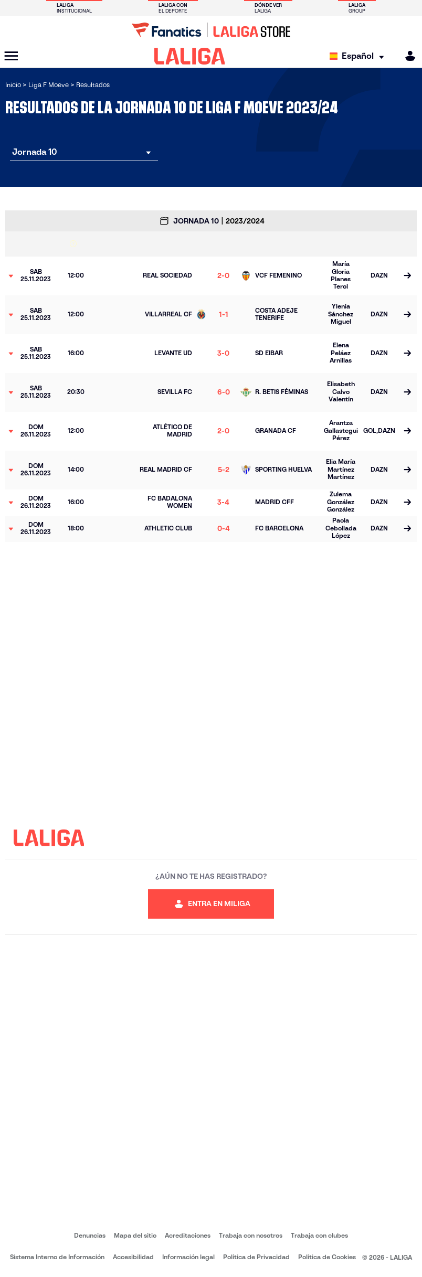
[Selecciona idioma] (359, 56)
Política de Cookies (327, 1256)
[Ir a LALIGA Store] (211, 30)
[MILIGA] (407, 56)
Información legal (188, 1256)
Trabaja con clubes (319, 1235)
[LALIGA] (189, 56)
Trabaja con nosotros (250, 1235)
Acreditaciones (187, 1235)
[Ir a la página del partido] (407, 276)
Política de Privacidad (256, 1256)
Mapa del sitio (135, 1235)
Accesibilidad (133, 1256)
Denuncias (90, 1235)
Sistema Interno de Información (57, 1256)
